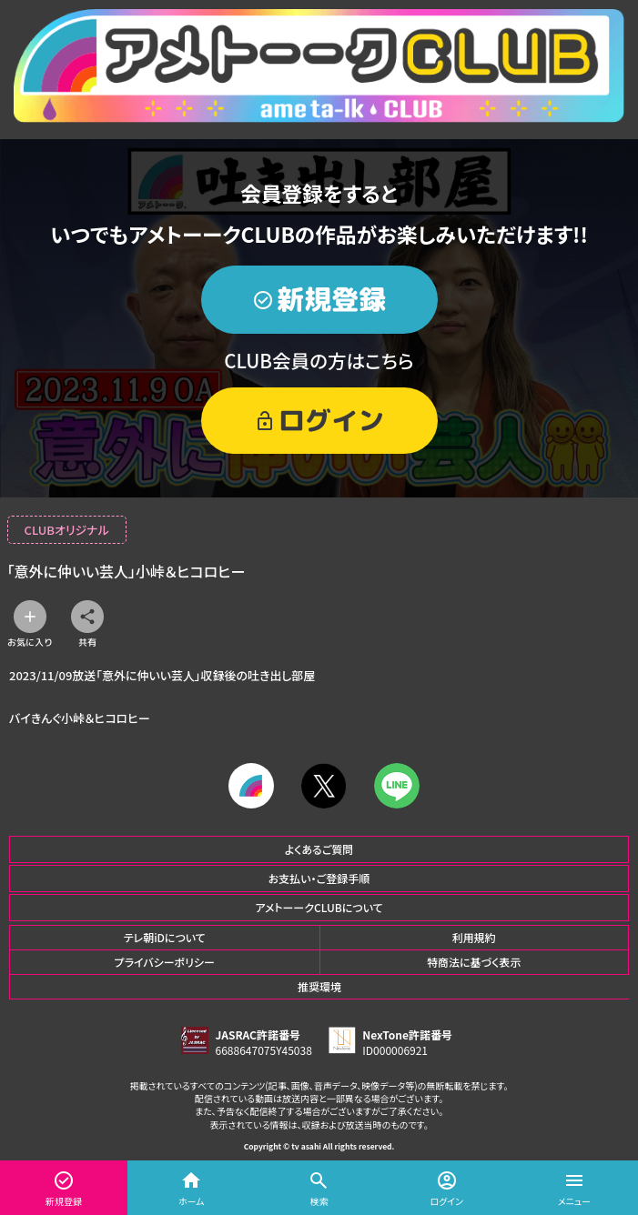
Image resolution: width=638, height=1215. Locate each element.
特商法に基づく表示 (474, 961)
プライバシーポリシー (165, 961)
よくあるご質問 (319, 849)
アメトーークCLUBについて (318, 907)
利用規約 (474, 937)
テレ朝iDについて (165, 937)
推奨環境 (319, 986)
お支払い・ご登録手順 (319, 878)
